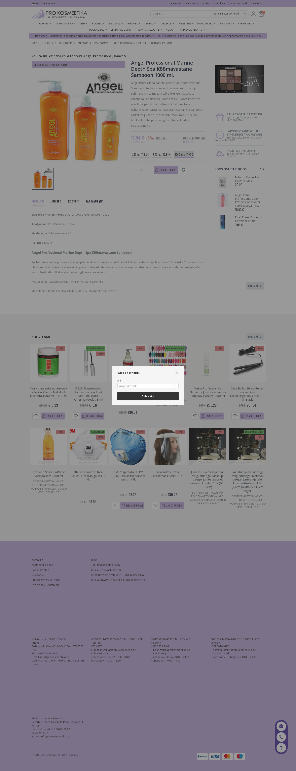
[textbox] (147, 386)
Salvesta (148, 396)
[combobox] (148, 385)
